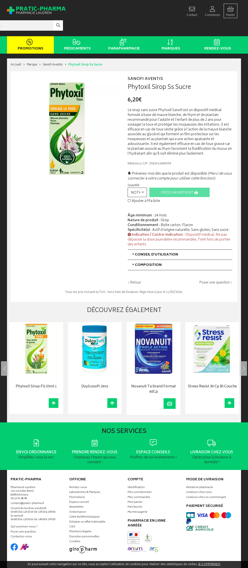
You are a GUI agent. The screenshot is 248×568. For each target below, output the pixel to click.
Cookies (74, 527)
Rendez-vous (217, 30)
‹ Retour (134, 268)
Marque (32, 50)
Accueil (16, 50)
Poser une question (23, 518)
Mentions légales (80, 518)
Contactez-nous (21, 523)
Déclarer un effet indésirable (87, 508)
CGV (72, 513)
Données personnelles (84, 523)
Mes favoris (135, 493)
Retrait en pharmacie (199, 473)
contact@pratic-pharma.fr (27, 489)
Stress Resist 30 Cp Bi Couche (212, 372)
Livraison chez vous (199, 478)
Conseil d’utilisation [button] (154, 240)
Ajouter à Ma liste (144, 187)
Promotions (29, 30)
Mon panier (135, 488)
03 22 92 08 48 (19, 485)
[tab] (180, 240)
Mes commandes (139, 483)
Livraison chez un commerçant (206, 483)
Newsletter (76, 493)
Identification (136, 473)
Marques (170, 30)
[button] (137, 178)
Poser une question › (215, 268)
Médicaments (76, 30)
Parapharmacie (123, 30)
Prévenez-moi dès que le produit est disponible (167, 159)
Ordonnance (77, 498)
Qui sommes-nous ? (24, 513)
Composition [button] (146, 251)
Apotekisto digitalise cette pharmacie (176, 554)
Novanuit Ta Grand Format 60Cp (153, 375)
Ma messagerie (137, 498)
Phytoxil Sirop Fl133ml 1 (36, 372)
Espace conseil (79, 488)
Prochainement (179, 178)
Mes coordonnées (140, 478)
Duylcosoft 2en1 (95, 372)
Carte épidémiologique (84, 503)
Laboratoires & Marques (84, 478)
